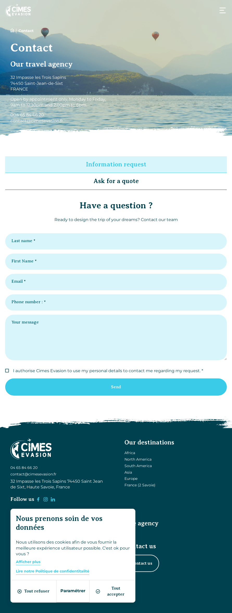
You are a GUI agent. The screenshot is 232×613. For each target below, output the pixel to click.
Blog (128, 534)
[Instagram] (45, 499)
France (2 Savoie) (139, 485)
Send (116, 387)
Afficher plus (28, 562)
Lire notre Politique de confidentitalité (52, 571)
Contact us (141, 563)
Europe (130, 478)
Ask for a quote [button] (116, 181)
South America (138, 465)
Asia (128, 472)
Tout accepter (110, 591)
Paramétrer (72, 590)
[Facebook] (38, 499)
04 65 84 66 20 (23, 468)
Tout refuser (33, 591)
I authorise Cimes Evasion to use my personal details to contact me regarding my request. (106, 370)
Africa (129, 453)
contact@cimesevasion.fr (33, 474)
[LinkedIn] (53, 499)
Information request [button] (116, 164)
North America (138, 459)
